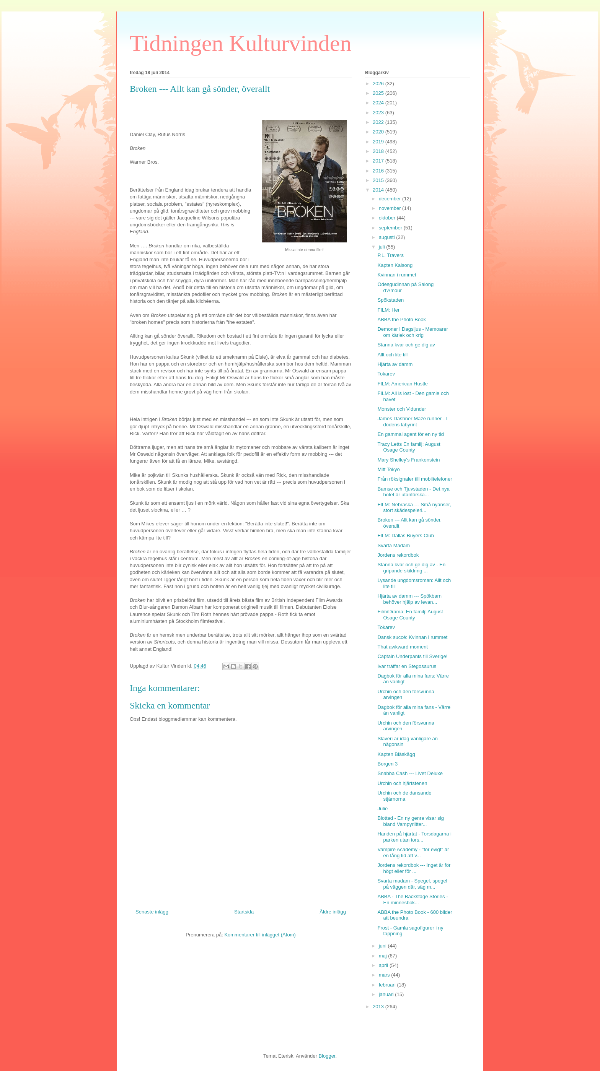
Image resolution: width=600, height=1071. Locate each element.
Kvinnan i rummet (396, 275)
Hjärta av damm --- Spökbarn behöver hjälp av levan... (409, 599)
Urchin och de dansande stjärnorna (404, 796)
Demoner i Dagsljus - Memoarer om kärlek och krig (412, 332)
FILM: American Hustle (402, 384)
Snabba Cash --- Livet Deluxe (410, 773)
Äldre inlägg (333, 912)
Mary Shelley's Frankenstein (408, 460)
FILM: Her (388, 310)
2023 (379, 112)
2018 (379, 151)
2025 (379, 93)
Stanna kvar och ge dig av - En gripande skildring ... (411, 568)
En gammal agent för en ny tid (410, 434)
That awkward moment (402, 647)
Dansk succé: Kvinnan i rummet (412, 637)
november (390, 208)
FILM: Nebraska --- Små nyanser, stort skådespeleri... (414, 508)
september (391, 228)
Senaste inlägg (151, 912)
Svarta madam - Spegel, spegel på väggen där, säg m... (412, 884)
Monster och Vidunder (401, 409)
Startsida (244, 912)
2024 (379, 103)
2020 (379, 132)
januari (387, 994)
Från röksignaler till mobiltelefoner (414, 479)
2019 (379, 142)
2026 (379, 83)
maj (383, 956)
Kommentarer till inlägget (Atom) (259, 935)
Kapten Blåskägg (396, 754)
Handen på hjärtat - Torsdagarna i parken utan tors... (414, 837)
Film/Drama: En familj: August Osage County (410, 615)
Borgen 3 (387, 764)
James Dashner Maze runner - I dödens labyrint (412, 421)
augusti (387, 237)
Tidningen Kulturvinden (240, 43)
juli (382, 247)
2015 (379, 180)
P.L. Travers (390, 255)
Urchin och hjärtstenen (402, 783)
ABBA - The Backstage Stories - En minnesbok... (412, 899)
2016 (379, 171)
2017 (379, 161)
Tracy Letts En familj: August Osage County (408, 447)
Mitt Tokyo (388, 469)
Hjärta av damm (394, 364)
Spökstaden (390, 300)
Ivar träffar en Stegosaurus (406, 666)
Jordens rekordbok (398, 555)
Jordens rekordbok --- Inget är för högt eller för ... (413, 868)
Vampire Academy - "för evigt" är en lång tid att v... (413, 852)
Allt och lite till (392, 355)
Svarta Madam (393, 545)
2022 (379, 122)
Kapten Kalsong (394, 265)
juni (383, 946)
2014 (379, 190)
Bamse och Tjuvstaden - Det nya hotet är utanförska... (413, 492)
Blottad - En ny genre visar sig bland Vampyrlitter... (410, 821)
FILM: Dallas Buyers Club (405, 535)
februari (388, 985)
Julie (382, 808)
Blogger (326, 1056)
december (390, 199)
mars (385, 975)
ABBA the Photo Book (401, 319)
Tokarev (386, 374)
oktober (388, 218)
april (384, 965)
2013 (379, 1006)
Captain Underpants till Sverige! (412, 656)
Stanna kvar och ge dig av (406, 345)
